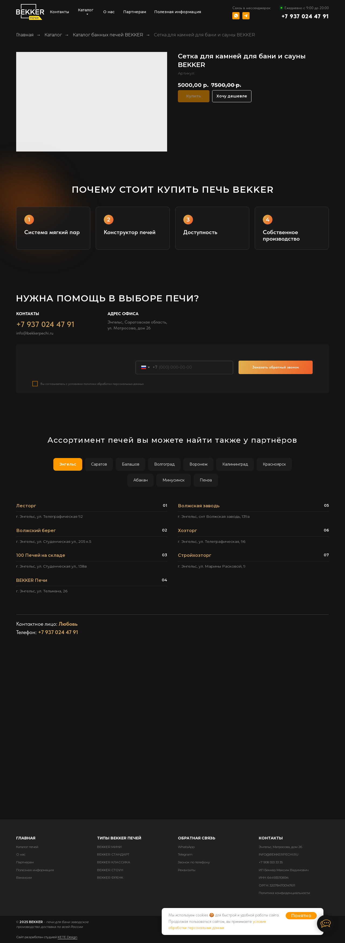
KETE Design (67, 937)
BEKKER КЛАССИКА (113, 862)
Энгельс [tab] (67, 464)
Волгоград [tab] (164, 464)
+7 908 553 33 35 (271, 862)
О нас (20, 854)
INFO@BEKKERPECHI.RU (278, 854)
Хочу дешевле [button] (231, 96)
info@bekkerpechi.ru (34, 346)
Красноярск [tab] (274, 464)
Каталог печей (27, 847)
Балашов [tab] (130, 464)
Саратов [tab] (99, 464)
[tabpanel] (172, 550)
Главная (25, 34)
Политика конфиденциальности (284, 893)
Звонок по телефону (194, 862)
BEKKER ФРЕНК (110, 877)
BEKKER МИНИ (109, 847)
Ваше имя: (41, 370)
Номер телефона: (152, 370)
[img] (236, 15)
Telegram (185, 854)
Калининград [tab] (235, 464)
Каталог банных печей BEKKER (108, 34)
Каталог (53, 34)
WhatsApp (186, 847)
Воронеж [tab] (198, 464)
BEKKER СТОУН (110, 870)
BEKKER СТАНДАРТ (113, 854)
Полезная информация (35, 870)
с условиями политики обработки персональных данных (105, 397)
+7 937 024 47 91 (305, 16)
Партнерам (25, 862)
